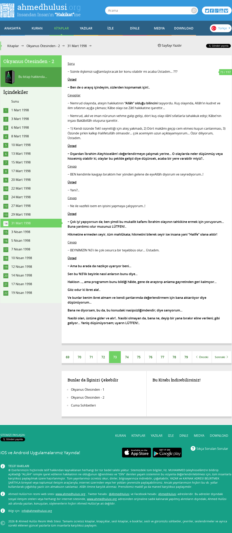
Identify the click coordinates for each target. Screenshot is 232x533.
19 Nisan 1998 (21, 293)
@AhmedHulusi (119, 494)
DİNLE (135, 28)
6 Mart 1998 (20, 127)
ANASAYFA (12, 28)
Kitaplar (13, 46)
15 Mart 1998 (21, 162)
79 (186, 357)
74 (127, 357)
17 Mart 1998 (21, 171)
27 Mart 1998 (21, 206)
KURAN (37, 28)
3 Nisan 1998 (20, 232)
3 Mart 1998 (20, 119)
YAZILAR (86, 28)
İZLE (110, 28)
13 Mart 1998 (21, 153)
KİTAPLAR (61, 28)
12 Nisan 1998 (21, 266)
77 (162, 357)
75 (139, 357)
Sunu (15, 101)
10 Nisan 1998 (21, 258)
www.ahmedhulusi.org (70, 494)
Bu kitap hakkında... (25, 77)
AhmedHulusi (167, 494)
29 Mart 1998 (21, 214)
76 (150, 357)
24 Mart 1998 (21, 197)
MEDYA (159, 28)
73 (115, 357)
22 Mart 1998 (21, 188)
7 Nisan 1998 (20, 249)
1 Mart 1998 (20, 110)
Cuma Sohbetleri (83, 405)
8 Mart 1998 (20, 136)
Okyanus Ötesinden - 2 (43, 46)
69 (67, 357)
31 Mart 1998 (77, 46)
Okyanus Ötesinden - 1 (87, 389)
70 (79, 357)
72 (103, 357)
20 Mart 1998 (21, 179)
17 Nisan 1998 (21, 284)
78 (174, 357)
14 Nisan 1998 (21, 275)
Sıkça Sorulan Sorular (212, 448)
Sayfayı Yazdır (170, 45)
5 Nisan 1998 (20, 240)
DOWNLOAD (183, 28)
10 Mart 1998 (21, 145)
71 (91, 357)
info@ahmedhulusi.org (37, 511)
